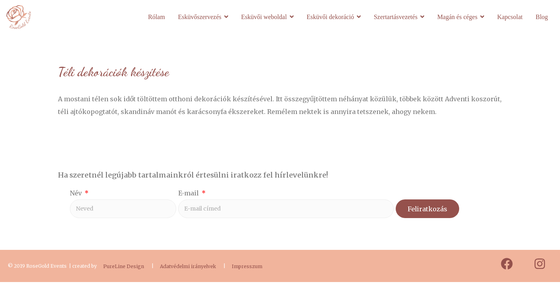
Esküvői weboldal (264, 17)
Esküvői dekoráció (330, 17)
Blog (541, 17)
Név (76, 193)
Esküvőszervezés (199, 17)
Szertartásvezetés (396, 17)
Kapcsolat (510, 17)
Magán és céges (457, 17)
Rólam (156, 17)
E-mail (189, 193)
